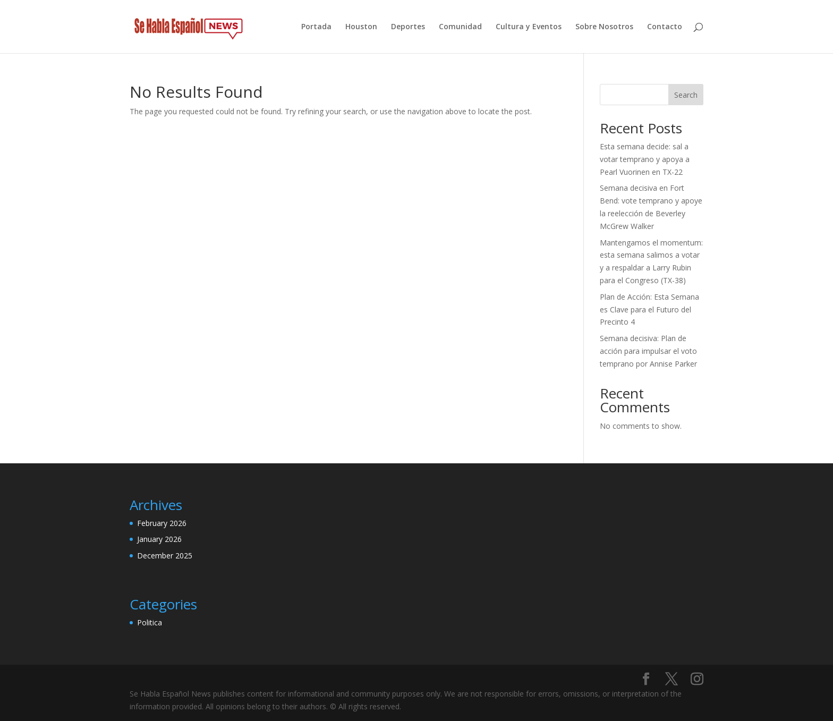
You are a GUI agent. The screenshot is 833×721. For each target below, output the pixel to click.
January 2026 (159, 539)
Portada (316, 27)
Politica (149, 622)
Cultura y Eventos (529, 27)
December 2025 (164, 555)
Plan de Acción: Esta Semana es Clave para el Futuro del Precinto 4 (649, 309)
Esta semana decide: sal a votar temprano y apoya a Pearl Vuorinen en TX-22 (645, 159)
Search (686, 95)
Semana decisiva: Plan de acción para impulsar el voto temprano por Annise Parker (648, 351)
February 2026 (161, 523)
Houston (361, 27)
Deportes (408, 27)
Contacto (664, 27)
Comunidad (460, 27)
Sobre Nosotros (604, 27)
